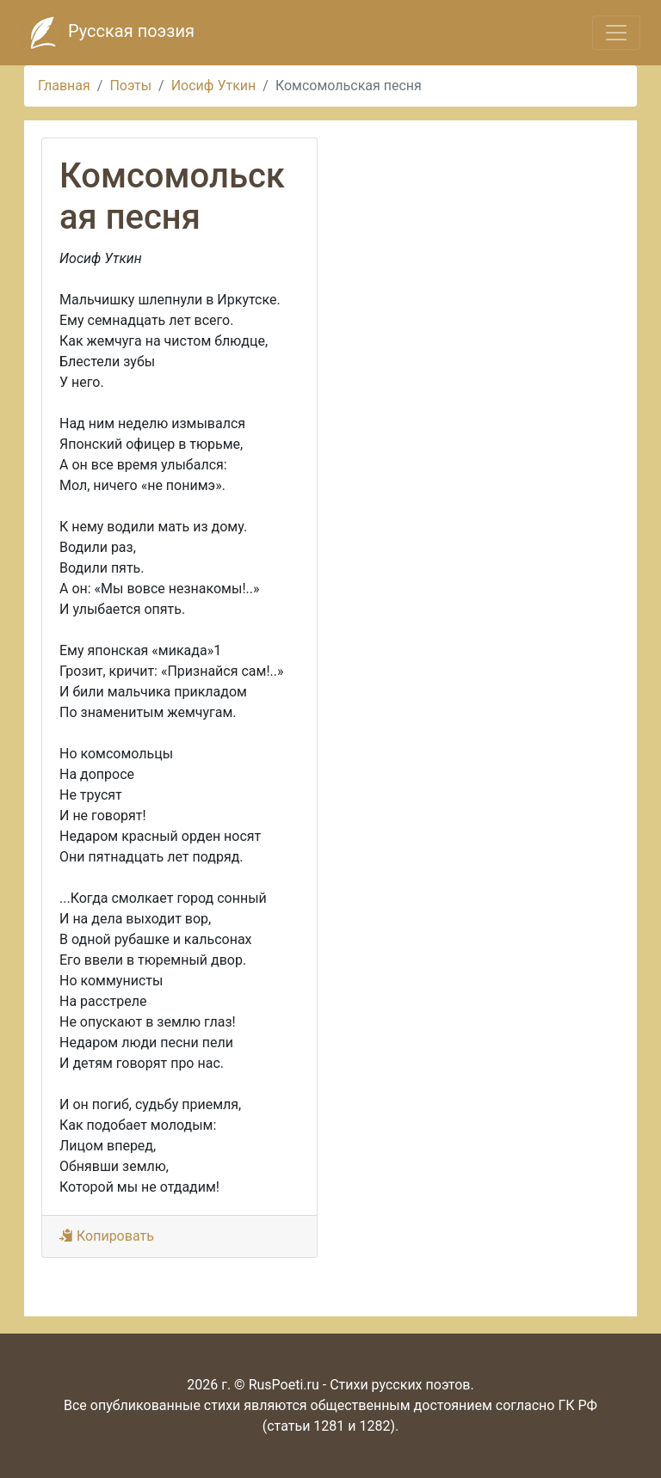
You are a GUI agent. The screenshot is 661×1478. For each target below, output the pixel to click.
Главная (64, 85)
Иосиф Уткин (213, 85)
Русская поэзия (108, 32)
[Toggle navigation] (616, 32)
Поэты (130, 85)
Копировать (106, 1236)
